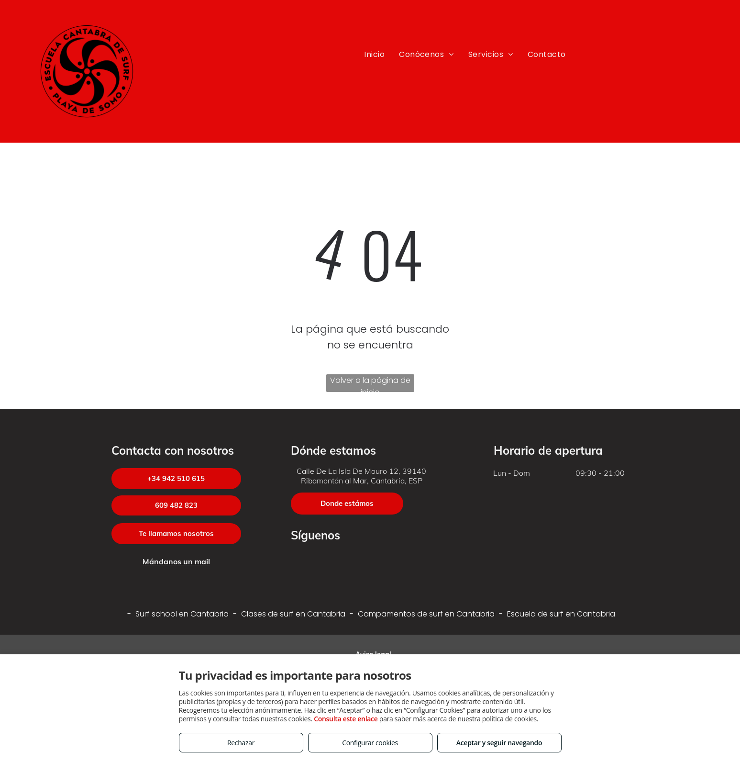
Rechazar (240, 742)
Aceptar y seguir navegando (499, 742)
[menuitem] (374, 54)
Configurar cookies (370, 742)
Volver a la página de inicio (370, 383)
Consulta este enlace (345, 718)
